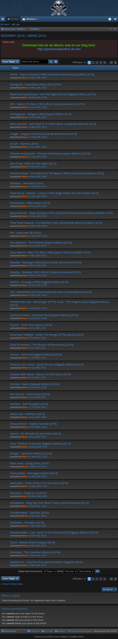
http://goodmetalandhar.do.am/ (59, 49)
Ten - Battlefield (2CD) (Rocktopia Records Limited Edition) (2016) (51, 292)
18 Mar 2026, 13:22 (38, 88)
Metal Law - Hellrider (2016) (27, 414)
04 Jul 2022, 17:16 (37, 377)
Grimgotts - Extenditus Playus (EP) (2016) (35, 84)
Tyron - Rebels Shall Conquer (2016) (32, 542)
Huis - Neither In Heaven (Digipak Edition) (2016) (40, 443)
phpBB (49, 637)
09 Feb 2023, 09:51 (38, 265)
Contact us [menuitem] (35, 631)
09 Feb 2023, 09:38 (38, 275)
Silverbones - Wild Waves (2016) (30, 203)
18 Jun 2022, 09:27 (37, 397)
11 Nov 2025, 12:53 (38, 107)
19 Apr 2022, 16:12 (37, 535)
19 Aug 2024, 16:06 (38, 176)
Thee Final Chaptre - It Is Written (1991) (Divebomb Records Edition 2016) (56, 222)
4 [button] (100, 62)
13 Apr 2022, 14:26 (37, 565)
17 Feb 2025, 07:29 (38, 137)
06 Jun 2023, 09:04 (37, 246)
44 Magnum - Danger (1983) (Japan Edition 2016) (40, 114)
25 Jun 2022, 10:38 (37, 387)
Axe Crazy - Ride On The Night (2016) (33, 163)
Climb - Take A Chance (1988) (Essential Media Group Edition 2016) (52, 74)
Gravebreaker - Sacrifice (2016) (29, 512)
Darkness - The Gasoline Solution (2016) (35, 552)
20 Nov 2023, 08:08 (38, 226)
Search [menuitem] (115, 29)
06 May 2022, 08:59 (38, 496)
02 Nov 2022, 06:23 (38, 295)
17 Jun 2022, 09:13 (37, 407)
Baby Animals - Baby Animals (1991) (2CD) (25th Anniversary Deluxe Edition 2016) (61, 213)
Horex (24, 78)
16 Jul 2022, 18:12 (37, 348)
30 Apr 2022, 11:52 (37, 506)
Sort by (67, 571)
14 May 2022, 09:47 (38, 476)
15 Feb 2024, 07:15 (38, 186)
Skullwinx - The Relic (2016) (27, 522)
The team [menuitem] (48, 631)
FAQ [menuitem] (111, 20)
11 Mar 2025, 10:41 (38, 127)
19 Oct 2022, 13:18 (37, 308)
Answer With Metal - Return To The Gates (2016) (40, 374)
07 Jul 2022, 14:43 (37, 358)
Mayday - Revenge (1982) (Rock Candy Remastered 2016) (46, 262)
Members (31, 19)
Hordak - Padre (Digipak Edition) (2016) (34, 384)
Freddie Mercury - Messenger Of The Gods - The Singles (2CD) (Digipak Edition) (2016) (59, 303)
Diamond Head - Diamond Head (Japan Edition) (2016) (44, 315)
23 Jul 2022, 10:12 (37, 338)
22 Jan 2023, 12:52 (37, 285)
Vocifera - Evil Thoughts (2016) (29, 404)
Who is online (11, 596)
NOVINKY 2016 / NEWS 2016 (23, 35)
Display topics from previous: (37, 571)
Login (17, 24)
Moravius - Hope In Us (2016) (28, 493)
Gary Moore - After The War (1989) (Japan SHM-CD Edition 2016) (50, 252)
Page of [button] (84, 62)
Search (6, 24)
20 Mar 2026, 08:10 (38, 78)
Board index (10, 631)
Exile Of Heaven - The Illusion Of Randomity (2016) (42, 344)
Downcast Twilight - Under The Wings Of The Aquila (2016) (47, 334)
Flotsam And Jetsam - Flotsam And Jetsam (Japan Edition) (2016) (50, 153)
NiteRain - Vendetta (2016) (26, 183)
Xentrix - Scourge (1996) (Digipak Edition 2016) (39, 282)
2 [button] (93, 62)
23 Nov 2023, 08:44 (38, 216)
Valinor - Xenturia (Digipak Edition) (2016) (36, 354)
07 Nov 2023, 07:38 (38, 236)
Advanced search (56, 61)
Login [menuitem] (116, 20)
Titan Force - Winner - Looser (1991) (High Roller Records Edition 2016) (54, 193)
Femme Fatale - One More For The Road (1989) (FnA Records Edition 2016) (57, 173)
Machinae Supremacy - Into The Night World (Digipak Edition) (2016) (53, 94)
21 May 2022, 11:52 (38, 456)
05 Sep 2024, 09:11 (38, 167)
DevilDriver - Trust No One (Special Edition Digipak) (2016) (46, 562)
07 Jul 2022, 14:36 (37, 368)
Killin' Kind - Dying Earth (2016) (29, 463)
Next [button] (115, 62)
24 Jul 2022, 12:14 (37, 328)
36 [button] (111, 62)
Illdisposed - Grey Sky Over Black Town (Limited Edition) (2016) (49, 503)
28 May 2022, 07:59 (38, 447)
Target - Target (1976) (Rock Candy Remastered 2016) (43, 134)
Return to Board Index (13, 584)
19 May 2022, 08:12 (38, 466)
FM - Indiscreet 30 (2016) (25, 232)
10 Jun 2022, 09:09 (37, 417)
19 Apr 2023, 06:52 (37, 255)
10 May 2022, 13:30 (38, 486)
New (9, 61)
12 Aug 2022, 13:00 (38, 318)
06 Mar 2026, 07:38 (38, 97)
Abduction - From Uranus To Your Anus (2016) (39, 483)
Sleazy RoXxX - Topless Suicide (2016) (33, 423)
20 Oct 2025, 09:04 (37, 117)
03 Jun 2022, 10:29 (37, 427)
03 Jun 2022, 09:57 (37, 437)
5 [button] (104, 62)
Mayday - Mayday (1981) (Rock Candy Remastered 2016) (45, 272)
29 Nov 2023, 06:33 (38, 206)
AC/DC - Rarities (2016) (24, 143)
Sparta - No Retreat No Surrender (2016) (35, 433)
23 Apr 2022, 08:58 (37, 516)
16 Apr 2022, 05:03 (37, 545)
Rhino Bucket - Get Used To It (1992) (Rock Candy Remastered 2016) (53, 124)
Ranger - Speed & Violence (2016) (31, 453)
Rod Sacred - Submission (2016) (30, 394)
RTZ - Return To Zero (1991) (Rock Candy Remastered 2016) (47, 104)
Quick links (3, 20)
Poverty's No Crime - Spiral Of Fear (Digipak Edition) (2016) (47, 364)
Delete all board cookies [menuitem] (81, 631)
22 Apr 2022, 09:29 (37, 526)
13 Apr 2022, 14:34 (37, 555)
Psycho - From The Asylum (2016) (31, 325)
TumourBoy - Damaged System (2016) (34, 473)
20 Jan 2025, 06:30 (37, 147)
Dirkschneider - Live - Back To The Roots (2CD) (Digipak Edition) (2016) (54, 532)
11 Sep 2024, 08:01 (38, 157)
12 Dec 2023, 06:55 (38, 196)
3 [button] (96, 62)
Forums (14, 19)
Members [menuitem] (62, 631)
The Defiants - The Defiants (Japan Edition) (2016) (41, 242)
